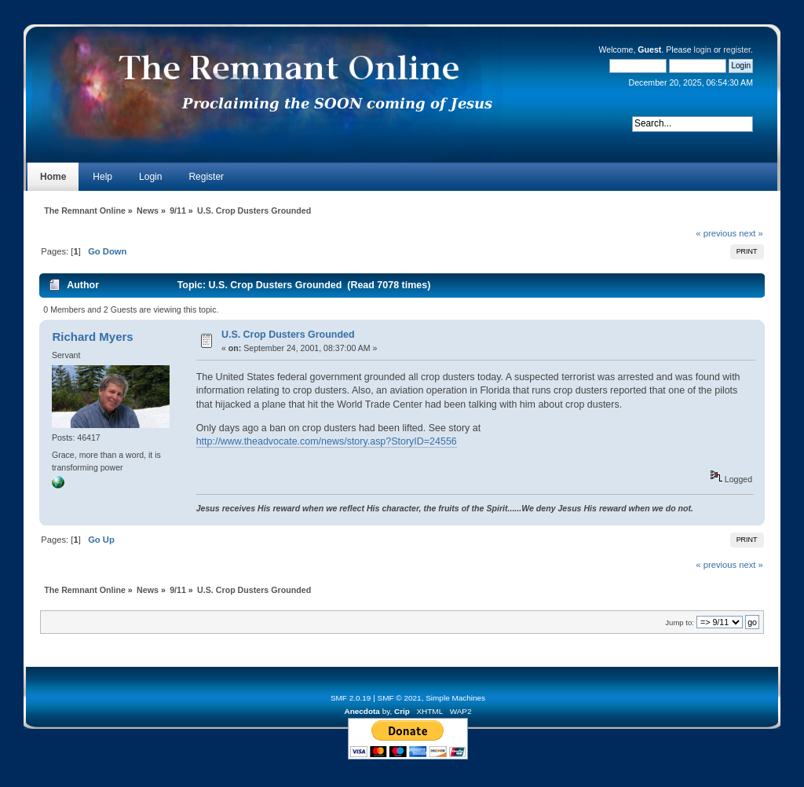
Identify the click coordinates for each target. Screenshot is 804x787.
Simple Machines (455, 698)
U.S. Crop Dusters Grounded (288, 334)
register (737, 49)
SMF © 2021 (400, 698)
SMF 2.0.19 (351, 698)
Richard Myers (92, 336)
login (702, 49)
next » (751, 233)
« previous (716, 233)
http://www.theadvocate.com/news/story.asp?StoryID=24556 (326, 441)
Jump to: (679, 622)
